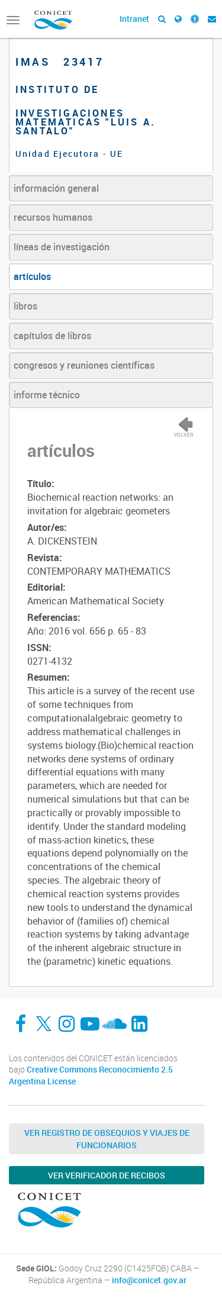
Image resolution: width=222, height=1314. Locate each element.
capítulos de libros (52, 335)
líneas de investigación (62, 246)
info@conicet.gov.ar (149, 1280)
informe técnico (47, 394)
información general (56, 188)
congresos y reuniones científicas (84, 365)
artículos (32, 276)
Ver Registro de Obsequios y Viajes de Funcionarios (106, 1139)
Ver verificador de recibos (106, 1175)
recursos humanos (53, 217)
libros (25, 306)
